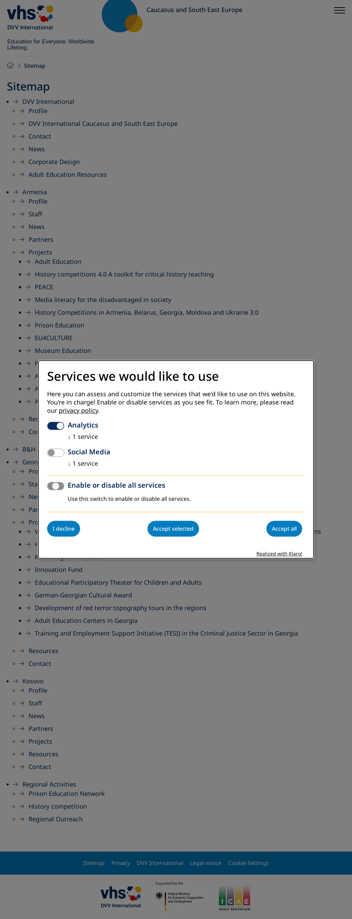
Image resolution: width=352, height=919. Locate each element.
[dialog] (176, 459)
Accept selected (173, 529)
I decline (64, 529)
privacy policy (78, 411)
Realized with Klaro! (279, 554)
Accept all (284, 529)
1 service (83, 437)
